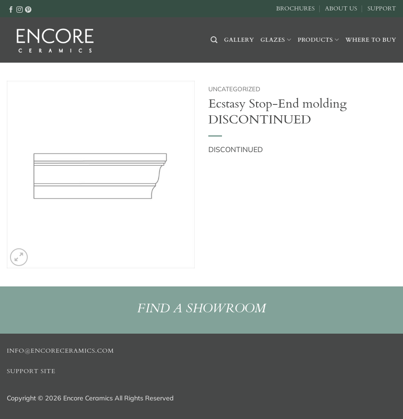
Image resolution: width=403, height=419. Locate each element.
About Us (341, 9)
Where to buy (370, 40)
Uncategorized (234, 89)
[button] (19, 257)
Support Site (31, 371)
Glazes (275, 39)
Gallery (239, 40)
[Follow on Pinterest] (28, 9)
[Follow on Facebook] (11, 9)
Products (318, 39)
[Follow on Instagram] (19, 9)
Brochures (295, 9)
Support (382, 9)
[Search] (214, 40)
